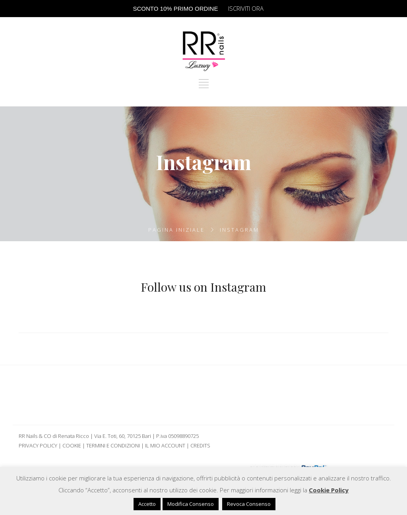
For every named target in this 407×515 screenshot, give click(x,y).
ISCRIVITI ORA (246, 8)
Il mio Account (165, 445)
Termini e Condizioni (113, 445)
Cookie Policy (329, 490)
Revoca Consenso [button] (249, 503)
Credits (200, 445)
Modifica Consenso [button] (190, 503)
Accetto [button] (147, 503)
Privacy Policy (38, 445)
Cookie (71, 445)
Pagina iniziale (176, 229)
